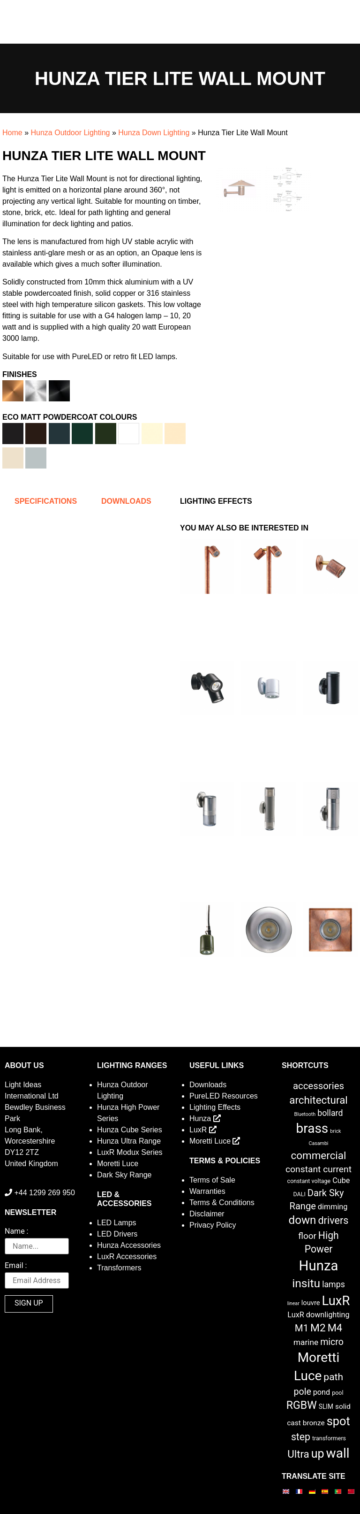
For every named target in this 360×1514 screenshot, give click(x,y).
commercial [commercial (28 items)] (318, 1155)
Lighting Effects (214, 1107)
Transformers (119, 1268)
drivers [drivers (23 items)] (333, 1220)
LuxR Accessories (127, 1256)
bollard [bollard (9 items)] (330, 1113)
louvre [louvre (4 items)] (310, 1303)
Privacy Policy (212, 1225)
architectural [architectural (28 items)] (318, 1100)
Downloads (207, 1085)
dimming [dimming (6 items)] (333, 1206)
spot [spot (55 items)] (338, 1421)
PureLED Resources (223, 1096)
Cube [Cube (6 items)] (341, 1180)
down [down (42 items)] (302, 1220)
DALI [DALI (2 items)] (299, 1194)
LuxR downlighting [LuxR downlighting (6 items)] (318, 1314)
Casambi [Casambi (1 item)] (319, 1143)
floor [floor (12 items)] (307, 1235)
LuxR (203, 1130)
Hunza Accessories (129, 1245)
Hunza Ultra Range (129, 1141)
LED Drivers (117, 1234)
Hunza (205, 1118)
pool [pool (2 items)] (337, 1392)
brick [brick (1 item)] (335, 1131)
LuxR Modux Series (130, 1152)
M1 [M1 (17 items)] (301, 1328)
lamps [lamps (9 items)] (333, 1284)
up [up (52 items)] (317, 1453)
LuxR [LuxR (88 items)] (336, 1300)
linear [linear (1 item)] (293, 1303)
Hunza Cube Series (129, 1130)
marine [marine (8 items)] (305, 1342)
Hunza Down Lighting (153, 133)
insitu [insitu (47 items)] (306, 1283)
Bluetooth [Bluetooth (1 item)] (305, 1114)
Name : (16, 1232)
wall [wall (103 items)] (338, 1453)
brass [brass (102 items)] (312, 1128)
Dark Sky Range (124, 1175)
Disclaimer (207, 1214)
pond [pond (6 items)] (321, 1392)
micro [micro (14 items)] (332, 1342)
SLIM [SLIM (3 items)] (326, 1406)
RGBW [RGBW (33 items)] (301, 1405)
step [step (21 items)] (300, 1437)
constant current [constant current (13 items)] (318, 1169)
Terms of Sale (212, 1180)
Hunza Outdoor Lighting (70, 133)
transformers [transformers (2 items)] (329, 1438)
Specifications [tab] (46, 501)
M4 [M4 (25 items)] (335, 1328)
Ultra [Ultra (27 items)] (298, 1454)
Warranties (207, 1191)
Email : (16, 1266)
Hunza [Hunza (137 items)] (318, 1266)
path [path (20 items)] (333, 1377)
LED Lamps (116, 1223)
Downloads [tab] (126, 501)
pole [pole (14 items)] (302, 1391)
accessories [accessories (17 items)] (318, 1085)
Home (12, 133)
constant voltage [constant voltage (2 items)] (309, 1180)
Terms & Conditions (222, 1203)
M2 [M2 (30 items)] (318, 1328)
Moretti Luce (117, 1164)
